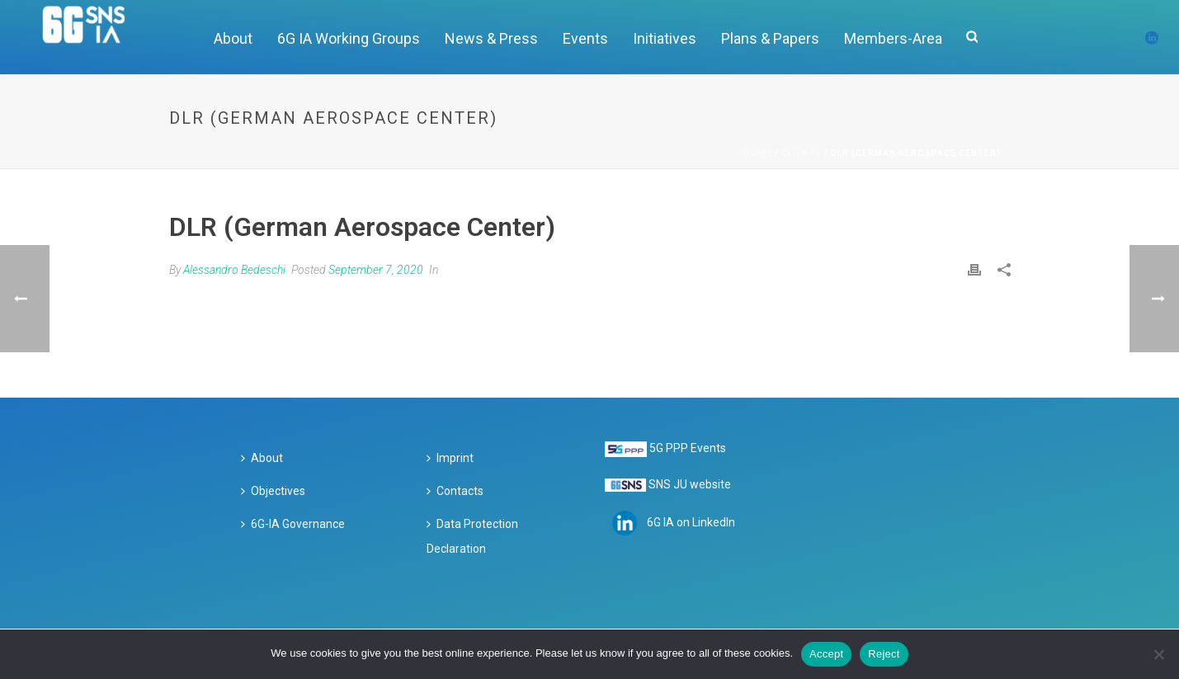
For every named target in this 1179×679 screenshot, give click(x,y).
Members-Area (893, 38)
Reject (883, 654)
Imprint (450, 457)
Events (585, 38)
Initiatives (664, 38)
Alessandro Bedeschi (234, 269)
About (233, 38)
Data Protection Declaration (472, 536)
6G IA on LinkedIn (691, 522)
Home (758, 153)
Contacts (455, 490)
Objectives (273, 490)
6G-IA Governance (293, 523)
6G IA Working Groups (348, 38)
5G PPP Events (687, 448)
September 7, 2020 (375, 269)
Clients (801, 153)
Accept (826, 654)
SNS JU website (689, 484)
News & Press (491, 38)
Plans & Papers (770, 38)
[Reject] (1158, 654)
